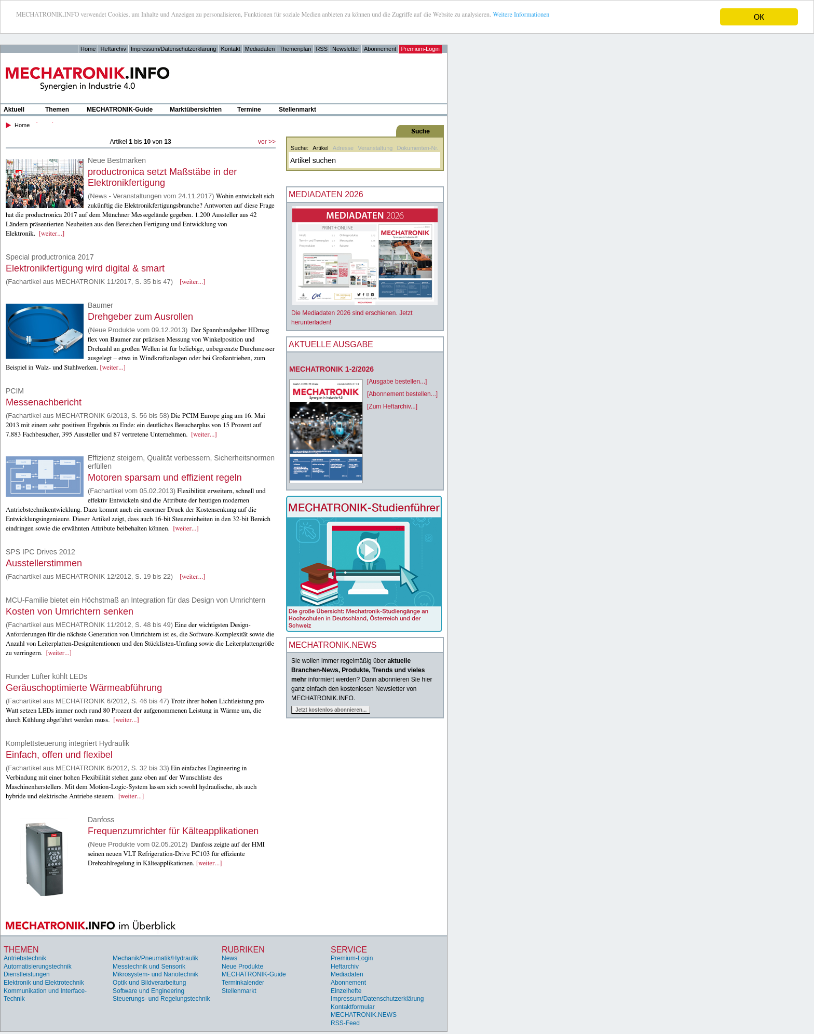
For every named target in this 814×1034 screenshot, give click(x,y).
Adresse (343, 148)
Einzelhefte (346, 991)
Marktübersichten (196, 109)
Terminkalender (243, 982)
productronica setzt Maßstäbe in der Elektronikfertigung (162, 177)
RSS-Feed (345, 1023)
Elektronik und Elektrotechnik (44, 982)
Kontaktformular (353, 1007)
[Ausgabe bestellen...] (397, 381)
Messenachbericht (44, 402)
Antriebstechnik (25, 958)
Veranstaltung (375, 148)
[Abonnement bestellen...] (402, 394)
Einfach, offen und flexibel (59, 755)
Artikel (321, 148)
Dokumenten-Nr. (417, 148)
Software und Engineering (148, 991)
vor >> (267, 141)
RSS (322, 49)
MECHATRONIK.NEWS (364, 1014)
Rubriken (243, 949)
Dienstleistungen (27, 974)
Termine (249, 109)
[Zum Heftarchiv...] (392, 406)
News (229, 958)
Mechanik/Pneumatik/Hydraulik (155, 958)
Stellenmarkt (297, 109)
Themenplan (295, 49)
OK (759, 16)
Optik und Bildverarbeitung (149, 982)
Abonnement (380, 49)
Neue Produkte (242, 966)
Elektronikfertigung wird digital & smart (85, 268)
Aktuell (14, 109)
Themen (57, 109)
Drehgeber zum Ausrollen (140, 316)
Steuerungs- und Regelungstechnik (161, 998)
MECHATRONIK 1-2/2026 (331, 369)
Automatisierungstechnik (38, 966)
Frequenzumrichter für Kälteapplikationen (173, 831)
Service (349, 949)
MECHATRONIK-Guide (120, 109)
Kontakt (230, 49)
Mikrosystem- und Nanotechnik (155, 974)
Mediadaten (260, 49)
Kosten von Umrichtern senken (69, 611)
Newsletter (345, 49)
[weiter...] (52, 233)
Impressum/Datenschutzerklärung (173, 49)
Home (88, 49)
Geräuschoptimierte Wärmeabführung (84, 688)
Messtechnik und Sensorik (149, 966)
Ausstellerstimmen (44, 563)
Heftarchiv (113, 49)
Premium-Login (420, 49)
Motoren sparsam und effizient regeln (165, 477)
